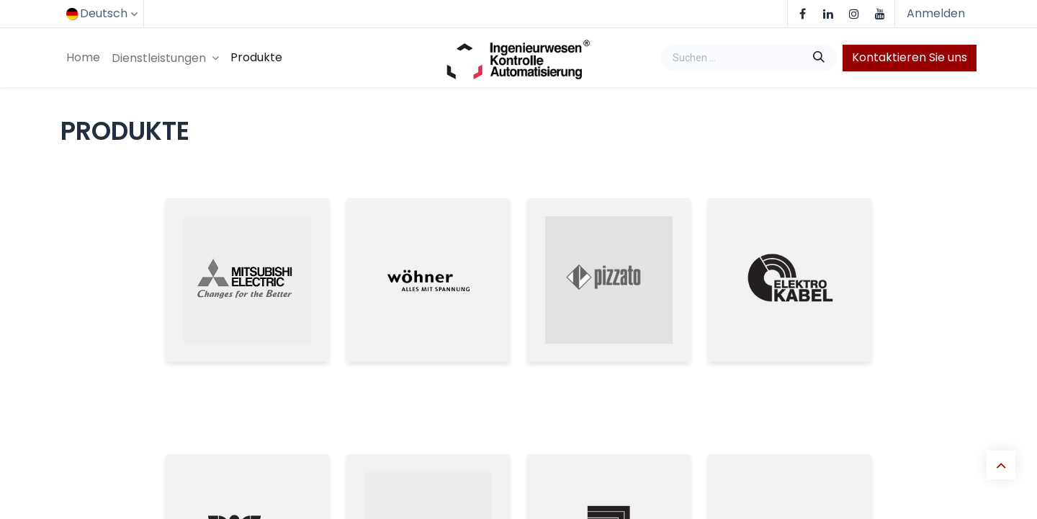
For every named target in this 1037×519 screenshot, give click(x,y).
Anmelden (936, 13)
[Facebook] (802, 13)
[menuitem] (83, 57)
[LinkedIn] (828, 13)
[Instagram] (854, 13)
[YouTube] (880, 13)
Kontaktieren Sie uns (909, 57)
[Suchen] (820, 58)
